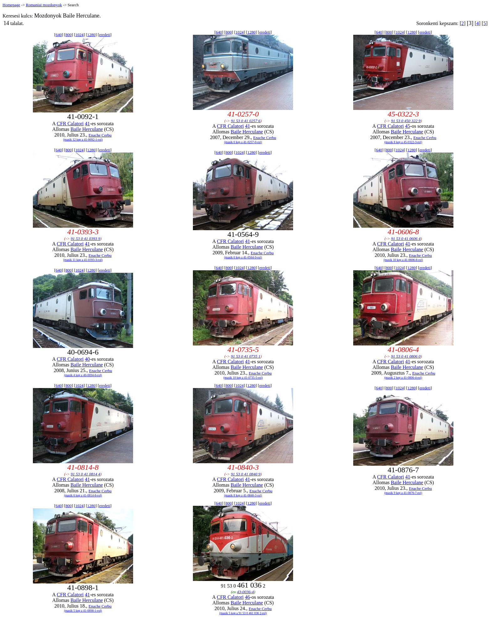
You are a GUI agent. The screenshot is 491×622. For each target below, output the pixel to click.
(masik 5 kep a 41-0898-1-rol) (83, 610)
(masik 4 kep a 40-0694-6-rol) (83, 375)
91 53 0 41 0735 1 (245, 356)
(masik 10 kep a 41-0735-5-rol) (243, 377)
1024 (79, 34)
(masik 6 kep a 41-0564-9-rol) (243, 257)
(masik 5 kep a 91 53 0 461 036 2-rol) (243, 613)
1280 (91, 34)
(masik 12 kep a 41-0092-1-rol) (83, 139)
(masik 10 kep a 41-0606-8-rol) (403, 260)
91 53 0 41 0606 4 (406, 238)
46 (247, 597)
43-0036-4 (245, 591)
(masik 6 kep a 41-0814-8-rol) (83, 495)
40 (87, 359)
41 (87, 123)
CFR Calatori (70, 123)
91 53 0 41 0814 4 (85, 474)
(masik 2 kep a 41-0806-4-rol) (403, 377)
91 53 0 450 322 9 (406, 120)
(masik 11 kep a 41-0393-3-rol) (82, 260)
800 (68, 34)
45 (407, 126)
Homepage (11, 5)
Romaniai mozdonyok (44, 5)
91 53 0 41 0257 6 (245, 120)
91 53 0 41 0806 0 (406, 356)
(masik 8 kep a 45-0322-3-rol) (403, 142)
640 (59, 34)
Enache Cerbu (100, 135)
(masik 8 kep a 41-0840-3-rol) (243, 495)
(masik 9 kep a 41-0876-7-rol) (403, 493)
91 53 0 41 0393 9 (85, 238)
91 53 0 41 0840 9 (245, 474)
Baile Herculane (86, 129)
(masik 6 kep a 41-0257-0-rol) (243, 142)
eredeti (104, 34)
